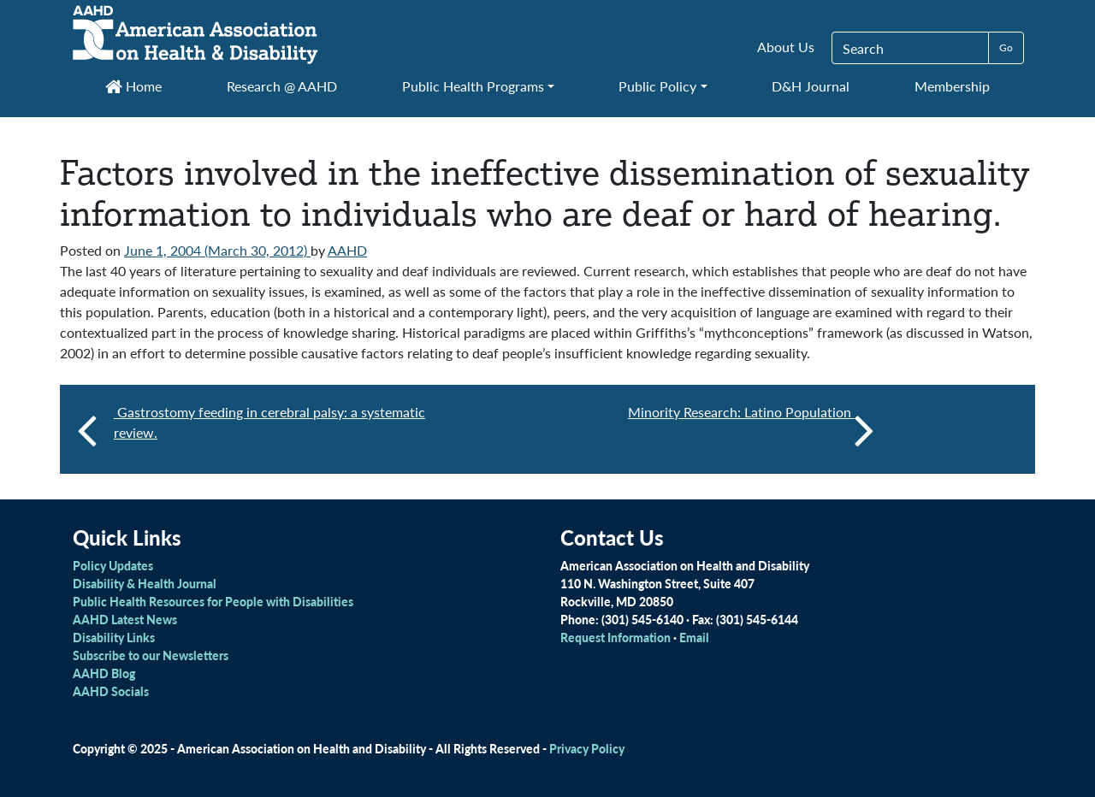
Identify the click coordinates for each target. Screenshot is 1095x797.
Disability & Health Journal (144, 583)
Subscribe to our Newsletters (150, 655)
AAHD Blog (104, 673)
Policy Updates (113, 565)
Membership (952, 86)
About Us (785, 46)
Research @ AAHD (282, 86)
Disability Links (114, 637)
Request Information (615, 637)
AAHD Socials (111, 691)
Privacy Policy (586, 748)
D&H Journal (810, 86)
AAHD (347, 250)
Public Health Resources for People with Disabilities (213, 601)
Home (133, 86)
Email (694, 637)
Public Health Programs (473, 86)
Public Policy (657, 86)
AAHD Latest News (125, 619)
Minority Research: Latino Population (751, 429)
